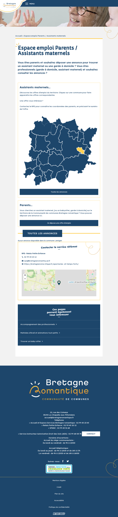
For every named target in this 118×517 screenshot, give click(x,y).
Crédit (59, 487)
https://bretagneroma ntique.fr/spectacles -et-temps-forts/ (51, 264)
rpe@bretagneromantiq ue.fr (37, 261)
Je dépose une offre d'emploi (59, 223)
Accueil (18, 36)
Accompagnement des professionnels (37, 324)
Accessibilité (59, 500)
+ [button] (25, 275)
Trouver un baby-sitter (30, 341)
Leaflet (71, 282)
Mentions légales (59, 480)
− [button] (25, 279)
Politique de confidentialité (59, 507)
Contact (91, 434)
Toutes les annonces (59, 192)
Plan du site (59, 494)
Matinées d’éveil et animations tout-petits (39, 333)
